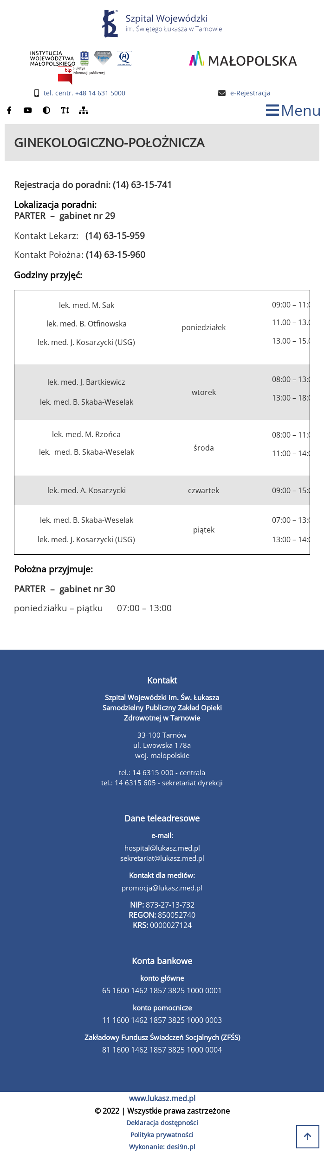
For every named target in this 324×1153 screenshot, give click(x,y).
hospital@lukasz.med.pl (162, 847)
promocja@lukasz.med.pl (162, 887)
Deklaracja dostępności (162, 1122)
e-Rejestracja (250, 93)
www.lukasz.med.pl (162, 1098)
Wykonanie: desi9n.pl (162, 1146)
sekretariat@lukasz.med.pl (162, 858)
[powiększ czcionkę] (65, 110)
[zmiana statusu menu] (293, 110)
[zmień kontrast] (46, 110)
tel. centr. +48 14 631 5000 (84, 93)
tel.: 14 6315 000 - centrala (162, 772)
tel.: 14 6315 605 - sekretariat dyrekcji (162, 782)
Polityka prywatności (162, 1134)
